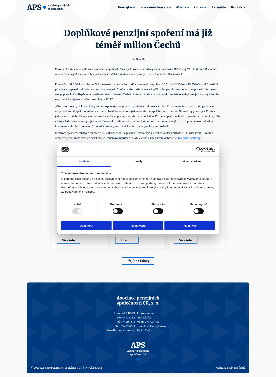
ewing (98, 367)
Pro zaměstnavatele (155, 7)
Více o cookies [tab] (191, 161)
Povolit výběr (137, 225)
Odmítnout (86, 225)
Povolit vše (189, 225)
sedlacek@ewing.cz (158, 326)
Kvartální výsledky (189, 138)
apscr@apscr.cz (125, 330)
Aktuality (218, 7)
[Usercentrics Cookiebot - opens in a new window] (199, 149)
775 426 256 (152, 321)
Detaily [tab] (138, 161)
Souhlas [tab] (84, 161)
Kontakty (238, 7)
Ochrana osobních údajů (231, 367)
